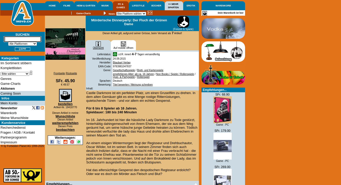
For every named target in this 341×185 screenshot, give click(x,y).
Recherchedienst (13, 128)
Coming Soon (11, 93)
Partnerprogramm (14, 137)
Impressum (9, 142)
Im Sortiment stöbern (16, 63)
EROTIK (191, 5)
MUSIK (105, 5)
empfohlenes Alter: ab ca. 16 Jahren (133, 74)
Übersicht (98, 46)
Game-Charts (83, 13)
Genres (6, 79)
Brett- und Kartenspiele (150, 70)
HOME (52, 5)
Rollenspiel (143, 77)
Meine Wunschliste (14, 118)
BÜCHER (156, 5)
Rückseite (71, 73)
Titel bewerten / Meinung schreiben (133, 84)
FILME (66, 5)
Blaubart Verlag (121, 62)
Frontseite (59, 73)
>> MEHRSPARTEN (173, 6)
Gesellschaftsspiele (124, 70)
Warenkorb (9, 113)
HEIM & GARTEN (86, 5)
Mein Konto (9, 103)
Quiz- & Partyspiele (124, 77)
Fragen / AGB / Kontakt (18, 132)
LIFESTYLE (138, 5)
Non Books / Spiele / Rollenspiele (175, 74)
